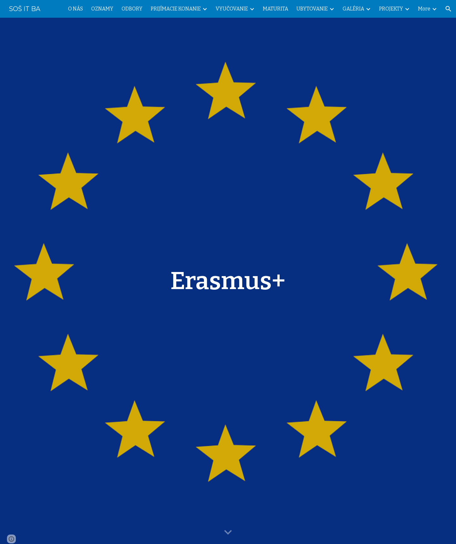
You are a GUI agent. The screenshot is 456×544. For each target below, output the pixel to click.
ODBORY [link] (132, 9)
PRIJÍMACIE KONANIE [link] (176, 9)
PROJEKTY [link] (391, 9)
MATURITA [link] (275, 9)
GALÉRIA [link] (353, 9)
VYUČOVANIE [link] (232, 9)
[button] (448, 8)
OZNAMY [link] (102, 9)
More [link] (424, 9)
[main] (228, 281)
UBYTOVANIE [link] (312, 9)
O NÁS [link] (75, 9)
